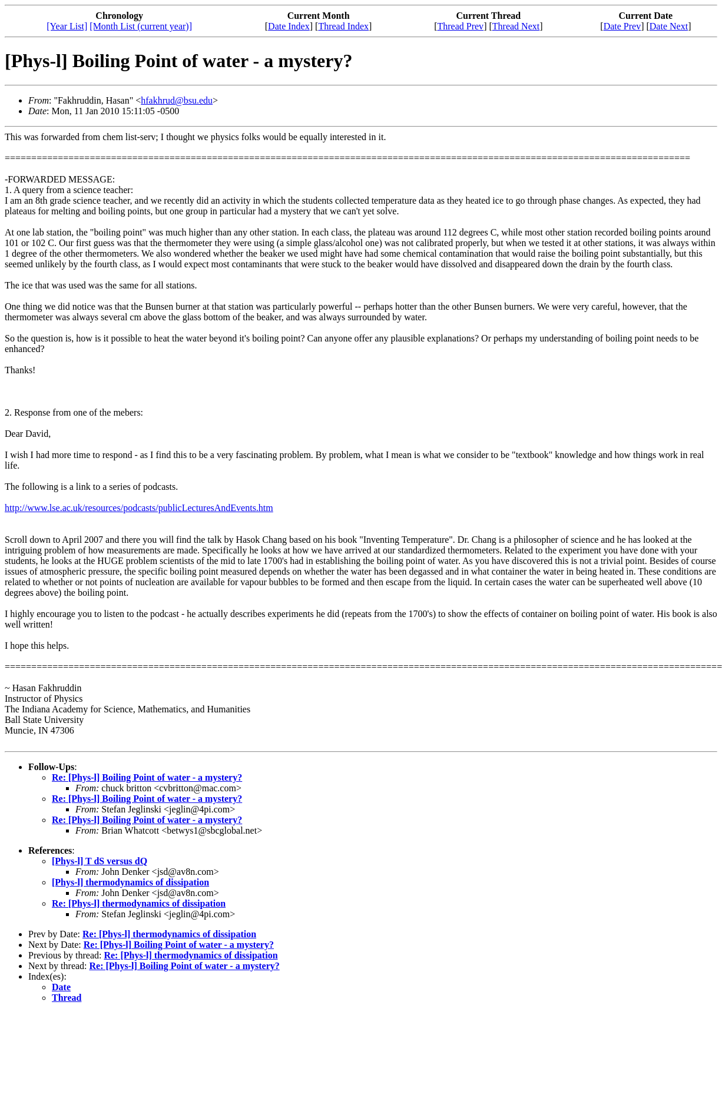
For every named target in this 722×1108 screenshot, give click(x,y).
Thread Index (343, 26)
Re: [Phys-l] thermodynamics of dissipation (139, 903)
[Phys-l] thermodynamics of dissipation (130, 882)
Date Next (669, 26)
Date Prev (622, 26)
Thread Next (515, 26)
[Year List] (67, 26)
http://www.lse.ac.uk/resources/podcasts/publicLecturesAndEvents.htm (139, 508)
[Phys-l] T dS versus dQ (99, 861)
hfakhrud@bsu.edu (177, 100)
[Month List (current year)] (141, 26)
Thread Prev (460, 26)
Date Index (289, 26)
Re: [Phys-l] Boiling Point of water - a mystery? (147, 777)
